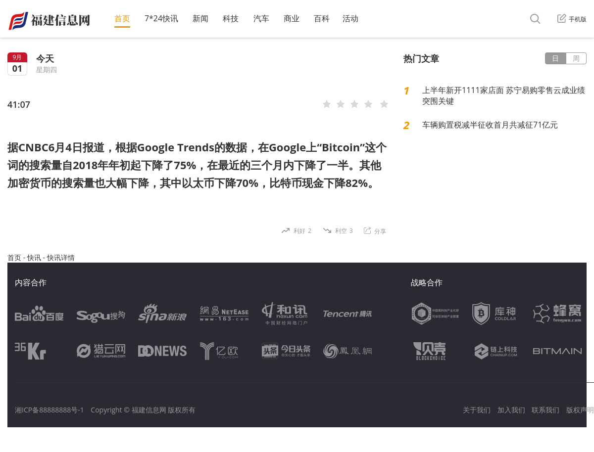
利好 (302, 230)
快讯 (34, 257)
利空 (344, 230)
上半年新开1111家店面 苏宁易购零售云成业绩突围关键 (503, 95)
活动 (350, 18)
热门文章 (421, 58)
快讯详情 (61, 257)
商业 (291, 18)
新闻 (200, 18)
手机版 (572, 19)
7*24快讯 (161, 18)
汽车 (261, 18)
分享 (375, 231)
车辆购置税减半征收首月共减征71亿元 (490, 124)
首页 (122, 18)
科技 (231, 18)
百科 (322, 18)
